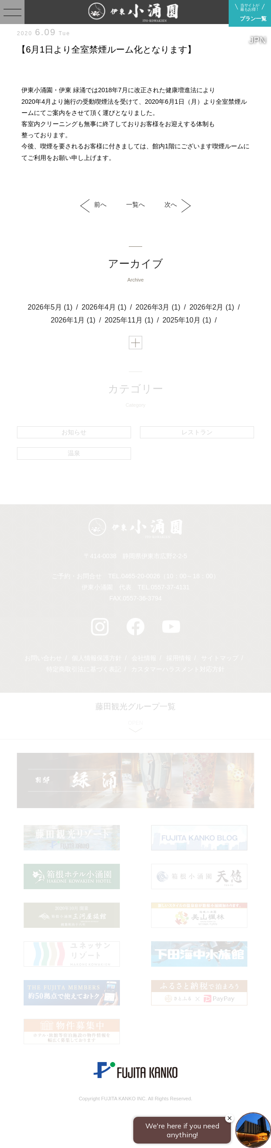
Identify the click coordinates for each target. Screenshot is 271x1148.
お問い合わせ (43, 658)
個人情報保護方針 (97, 658)
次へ (177, 205)
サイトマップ (219, 658)
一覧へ (135, 204)
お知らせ (74, 432)
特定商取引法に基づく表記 (83, 669)
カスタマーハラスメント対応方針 (178, 669)
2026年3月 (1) (158, 307)
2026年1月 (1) (73, 320)
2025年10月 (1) (186, 320)
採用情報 (178, 658)
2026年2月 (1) (211, 307)
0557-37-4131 (170, 587)
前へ (93, 205)
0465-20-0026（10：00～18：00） (170, 576)
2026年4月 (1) (104, 307)
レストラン (197, 432)
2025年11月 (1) (129, 320)
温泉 (74, 453)
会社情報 (143, 658)
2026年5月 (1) (50, 307)
